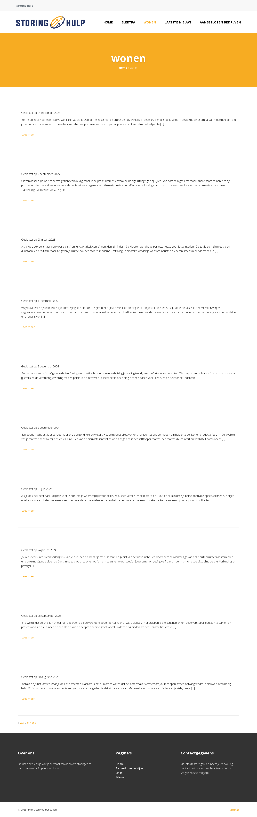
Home (108, 22)
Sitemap (121, 777)
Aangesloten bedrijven (220, 22)
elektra (128, 22)
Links (119, 773)
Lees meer (28, 134)
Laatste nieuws (177, 22)
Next (32, 723)
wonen (150, 22)
